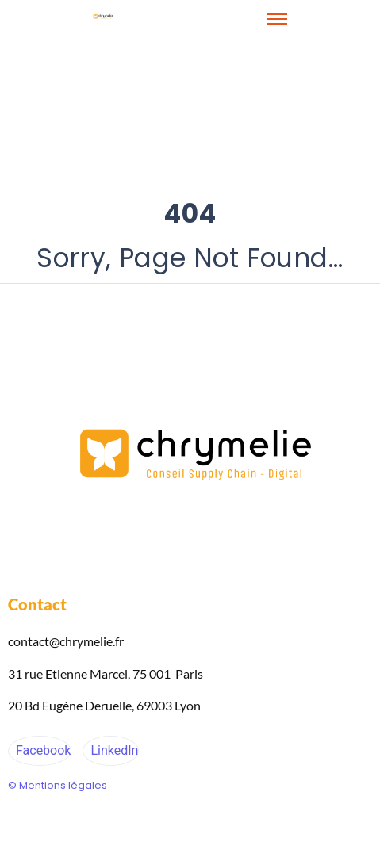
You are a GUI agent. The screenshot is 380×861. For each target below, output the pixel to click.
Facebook (42, 750)
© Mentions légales (57, 785)
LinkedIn (112, 750)
